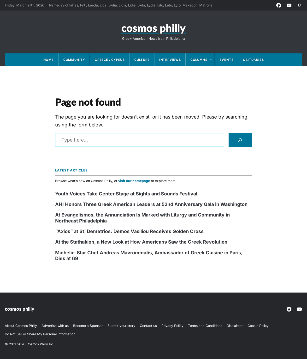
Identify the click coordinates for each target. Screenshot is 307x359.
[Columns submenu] (212, 60)
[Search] (240, 140)
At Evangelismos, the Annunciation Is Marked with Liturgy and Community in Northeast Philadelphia (142, 218)
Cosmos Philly (153, 28)
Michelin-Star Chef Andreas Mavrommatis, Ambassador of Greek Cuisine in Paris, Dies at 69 (148, 256)
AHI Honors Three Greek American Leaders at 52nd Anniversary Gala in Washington (151, 204)
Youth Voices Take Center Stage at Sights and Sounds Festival (126, 194)
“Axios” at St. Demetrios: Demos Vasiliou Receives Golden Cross (129, 231)
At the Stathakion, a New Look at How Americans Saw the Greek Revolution (141, 242)
